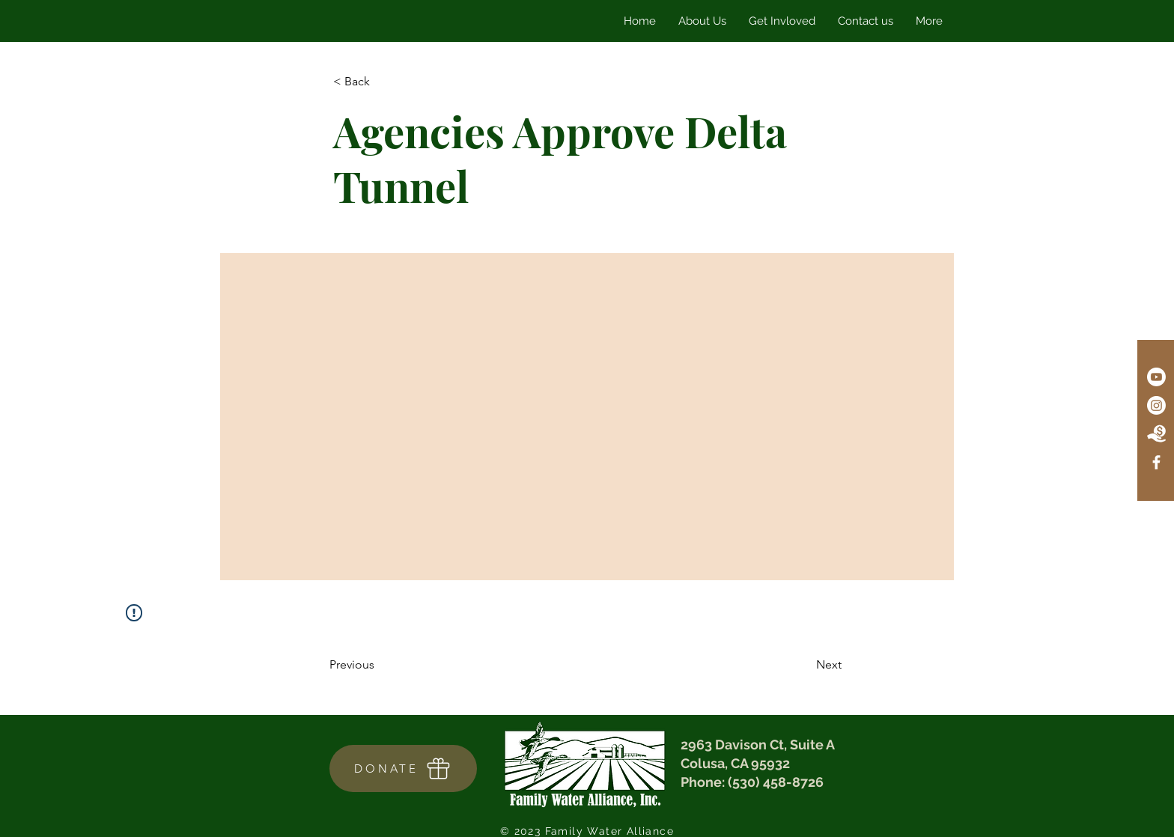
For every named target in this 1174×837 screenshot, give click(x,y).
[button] (782, 21)
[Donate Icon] (1156, 433)
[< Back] (382, 82)
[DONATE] (403, 768)
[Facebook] (1156, 462)
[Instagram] (1156, 405)
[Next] (804, 666)
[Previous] (378, 666)
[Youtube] (1156, 377)
